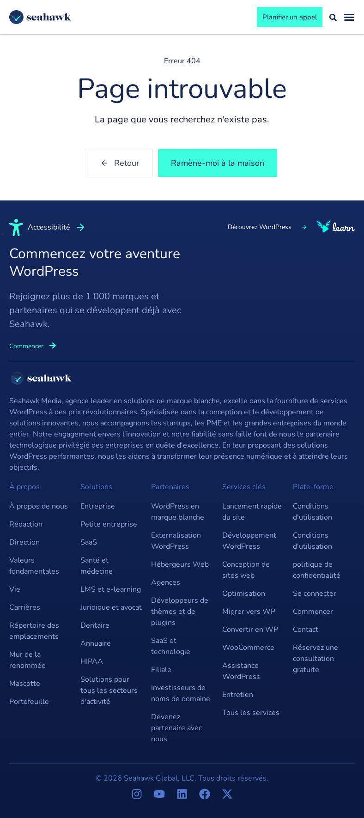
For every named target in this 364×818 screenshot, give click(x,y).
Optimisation (243, 593)
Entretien (237, 695)
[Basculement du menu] (349, 17)
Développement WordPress (249, 540)
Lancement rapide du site (252, 511)
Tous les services (250, 713)
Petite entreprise (108, 524)
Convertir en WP (250, 629)
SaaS (88, 542)
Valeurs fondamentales (34, 565)
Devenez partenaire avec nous (176, 728)
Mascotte (24, 684)
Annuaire (95, 643)
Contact (305, 629)
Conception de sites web (246, 570)
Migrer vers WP (248, 611)
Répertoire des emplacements (34, 631)
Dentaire (94, 625)
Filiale (161, 670)
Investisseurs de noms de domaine (180, 693)
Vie (14, 589)
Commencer (313, 611)
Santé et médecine (96, 565)
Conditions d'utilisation (312, 511)
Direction (24, 542)
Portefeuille (29, 702)
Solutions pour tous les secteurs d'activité (109, 690)
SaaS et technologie (170, 646)
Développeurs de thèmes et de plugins (179, 611)
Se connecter (314, 593)
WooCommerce (248, 647)
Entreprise (97, 506)
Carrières (24, 607)
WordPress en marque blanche (177, 511)
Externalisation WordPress (176, 540)
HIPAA (91, 661)
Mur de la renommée (27, 660)
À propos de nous (38, 506)
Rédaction (25, 524)
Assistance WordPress (241, 671)
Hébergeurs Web (180, 564)
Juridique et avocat (111, 607)
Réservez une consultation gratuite (315, 658)
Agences (165, 582)
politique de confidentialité (316, 570)
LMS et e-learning (110, 589)
